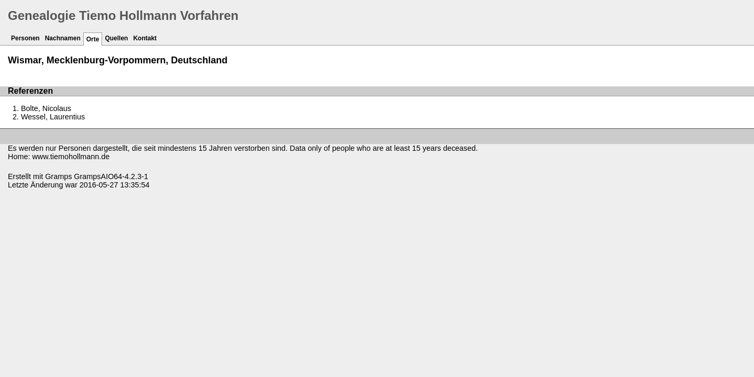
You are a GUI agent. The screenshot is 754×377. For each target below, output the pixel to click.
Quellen (116, 38)
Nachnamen (63, 38)
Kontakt (145, 38)
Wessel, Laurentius (53, 117)
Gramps (58, 176)
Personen (25, 38)
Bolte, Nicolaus (46, 108)
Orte (92, 39)
